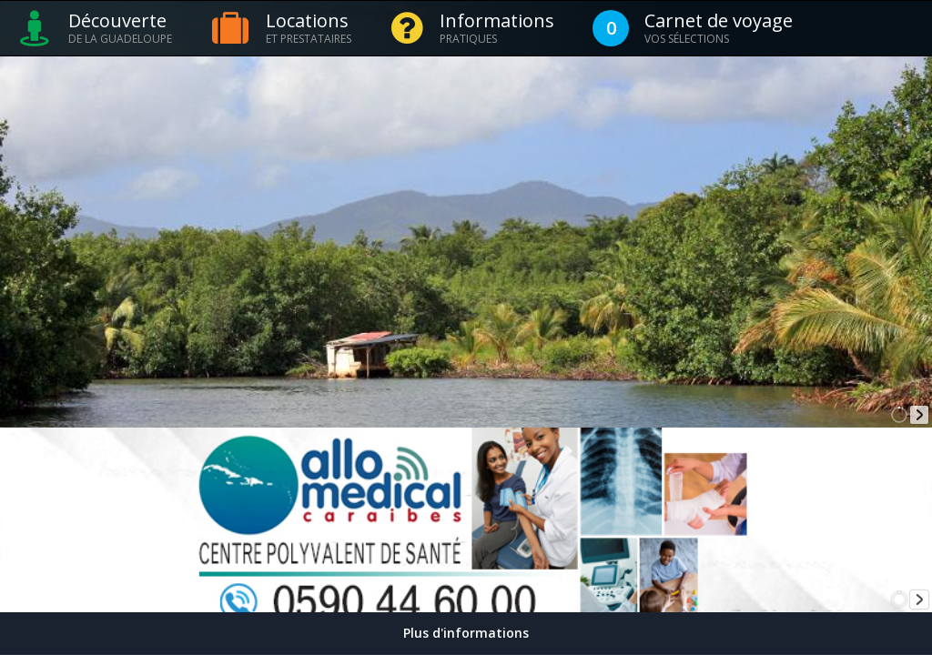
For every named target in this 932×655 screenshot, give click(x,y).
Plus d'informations (466, 632)
